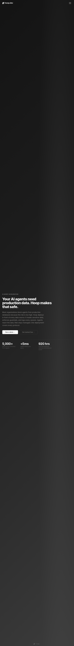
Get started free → (28, 332)
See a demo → (10, 332)
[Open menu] (70, 3)
